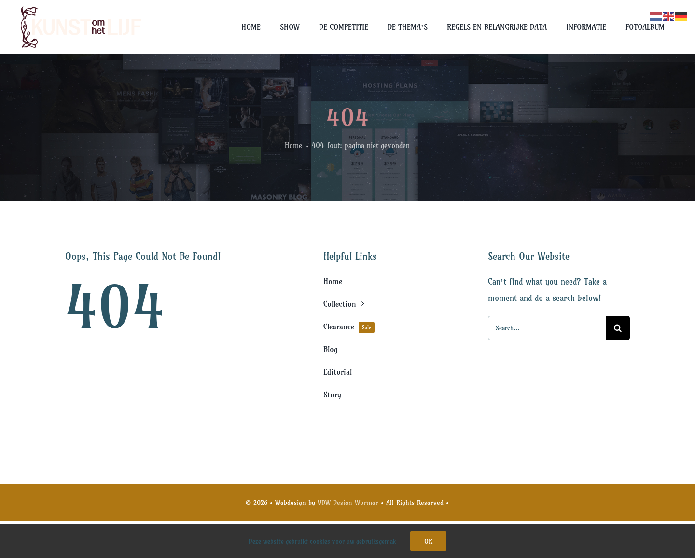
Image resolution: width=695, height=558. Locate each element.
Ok (428, 541)
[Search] (618, 328)
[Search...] (547, 328)
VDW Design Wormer (348, 502)
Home (293, 145)
